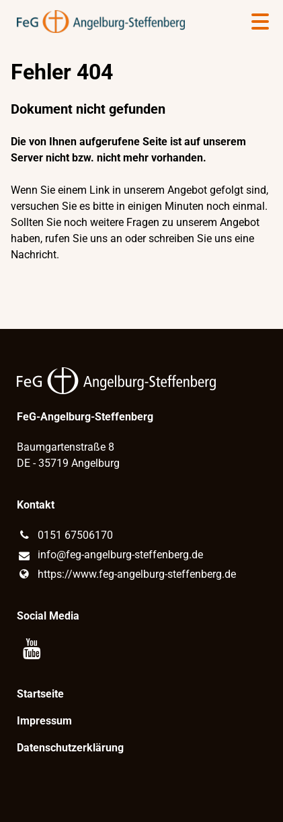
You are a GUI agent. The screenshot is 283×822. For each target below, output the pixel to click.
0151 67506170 (64, 535)
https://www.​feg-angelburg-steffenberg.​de (126, 574)
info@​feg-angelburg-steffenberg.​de (109, 555)
